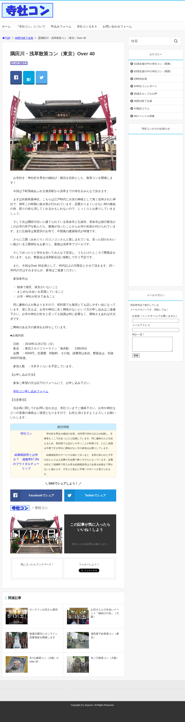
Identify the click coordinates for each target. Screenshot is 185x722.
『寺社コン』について (30, 26)
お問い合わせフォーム (117, 26)
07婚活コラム (142, 108)
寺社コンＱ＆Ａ (87, 26)
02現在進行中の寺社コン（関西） (153, 71)
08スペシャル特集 (144, 116)
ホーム (6, 26)
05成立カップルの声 (145, 93)
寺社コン (26, 433)
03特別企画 (140, 78)
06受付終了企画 (24, 37)
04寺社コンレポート (145, 86)
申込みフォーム (61, 26)
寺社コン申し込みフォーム (30, 391)
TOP (6, 37)
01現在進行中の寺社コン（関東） (153, 63)
